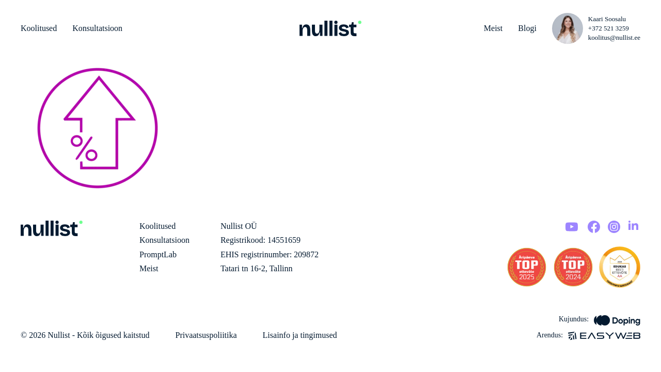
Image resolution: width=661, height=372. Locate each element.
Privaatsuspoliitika (206, 335)
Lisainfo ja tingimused (300, 335)
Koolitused (39, 28)
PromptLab (158, 254)
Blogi (527, 28)
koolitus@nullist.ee (614, 37)
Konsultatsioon (97, 28)
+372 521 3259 (608, 28)
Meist (493, 28)
